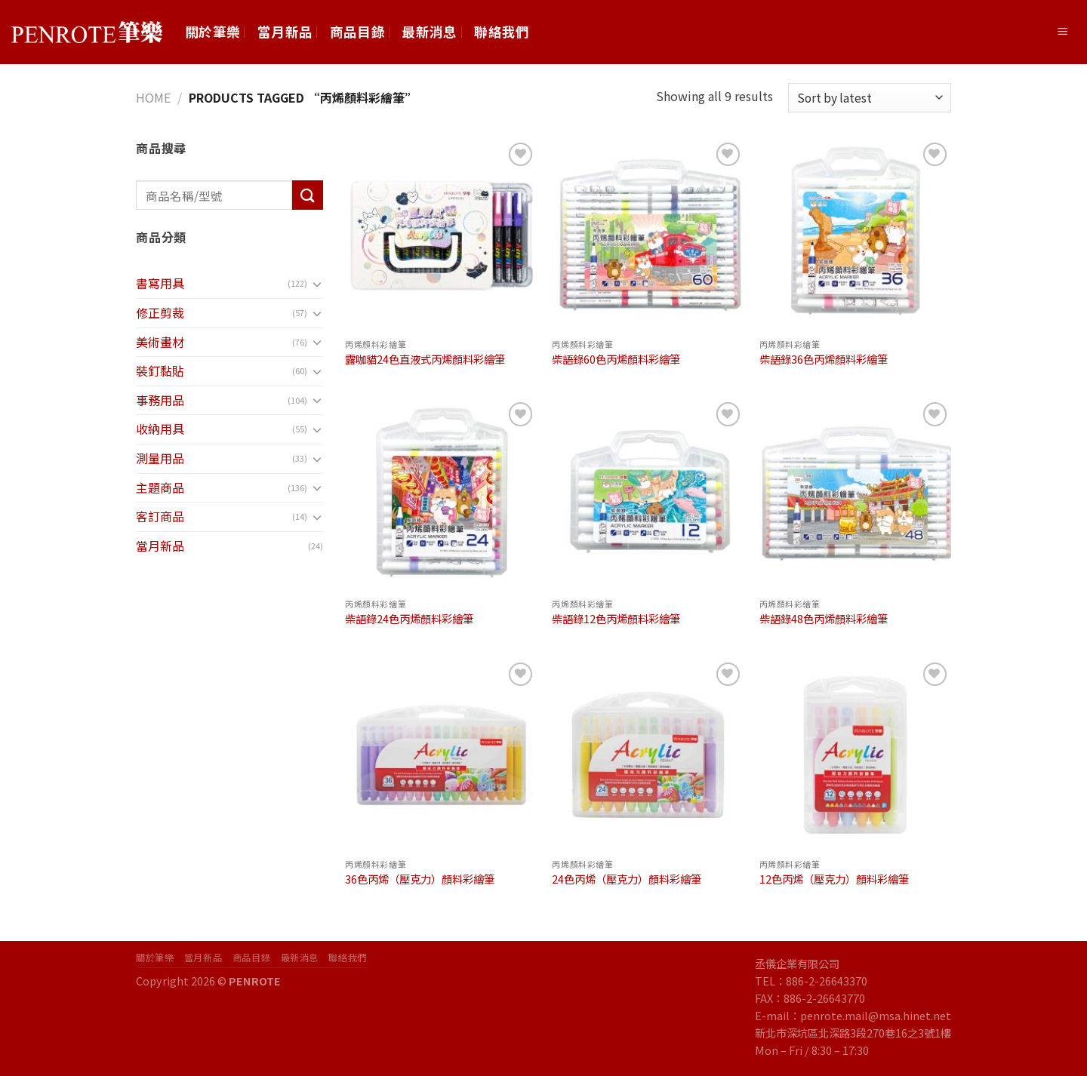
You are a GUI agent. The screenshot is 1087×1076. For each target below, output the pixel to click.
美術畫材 (160, 342)
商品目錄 (357, 31)
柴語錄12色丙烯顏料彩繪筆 (616, 619)
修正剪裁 (160, 312)
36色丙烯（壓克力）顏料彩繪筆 (419, 879)
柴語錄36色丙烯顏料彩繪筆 (823, 359)
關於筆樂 (212, 31)
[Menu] (1062, 32)
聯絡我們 (501, 31)
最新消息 (429, 31)
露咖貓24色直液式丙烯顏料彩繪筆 (425, 359)
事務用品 (160, 400)
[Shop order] (869, 97)
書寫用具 (160, 283)
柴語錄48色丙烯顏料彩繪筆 (823, 619)
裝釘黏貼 (160, 370)
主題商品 (160, 487)
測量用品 (160, 458)
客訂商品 (160, 516)
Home (153, 97)
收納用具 (160, 429)
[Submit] (307, 195)
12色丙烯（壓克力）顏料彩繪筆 (834, 879)
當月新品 (285, 31)
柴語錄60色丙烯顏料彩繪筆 (616, 359)
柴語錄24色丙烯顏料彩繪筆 (409, 619)
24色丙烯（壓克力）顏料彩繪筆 (626, 879)
